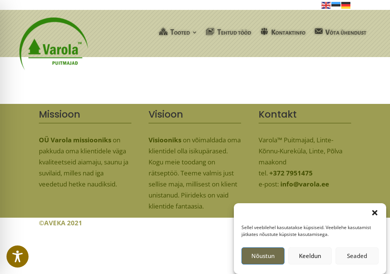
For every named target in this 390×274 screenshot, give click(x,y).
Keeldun (310, 259)
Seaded (357, 259)
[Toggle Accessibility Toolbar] (17, 256)
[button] (375, 215)
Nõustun (263, 259)
